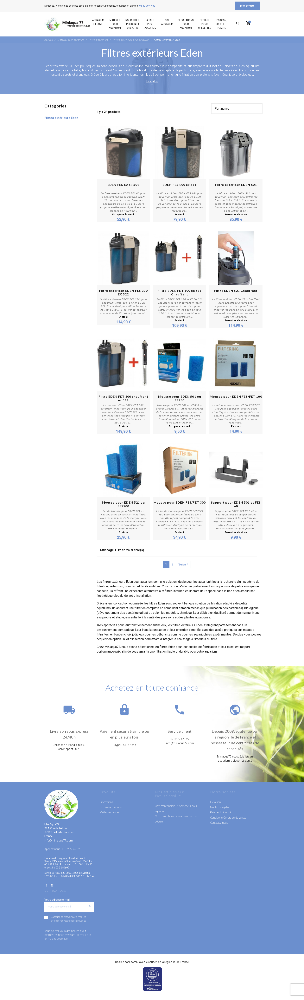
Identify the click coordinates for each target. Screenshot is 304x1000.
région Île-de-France (176, 962)
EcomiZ (134, 962)
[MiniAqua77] (70, 24)
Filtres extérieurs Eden (61, 118)
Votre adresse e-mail (57, 899)
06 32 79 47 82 (147, 5)
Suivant (183, 564)
